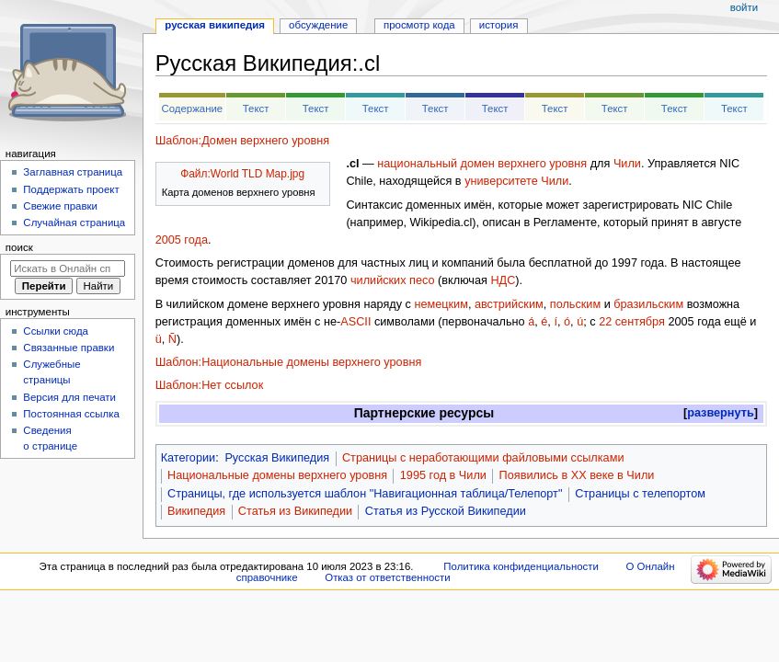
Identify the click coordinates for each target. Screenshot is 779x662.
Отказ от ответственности (387, 577)
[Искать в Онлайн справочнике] (67, 268)
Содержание (192, 108)
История (499, 24)
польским (575, 304)
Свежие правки (60, 205)
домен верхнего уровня (524, 163)
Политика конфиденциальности (521, 566)
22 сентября (632, 321)
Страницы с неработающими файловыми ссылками (483, 457)
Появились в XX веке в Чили (577, 475)
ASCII (355, 321)
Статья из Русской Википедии (445, 511)
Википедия (196, 511)
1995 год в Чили (443, 475)
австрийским (509, 304)
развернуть (720, 412)
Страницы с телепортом (640, 493)
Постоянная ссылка (71, 413)
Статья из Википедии (295, 511)
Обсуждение (318, 24)
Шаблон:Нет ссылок (209, 385)
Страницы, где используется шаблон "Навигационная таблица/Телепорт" (364, 493)
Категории (188, 457)
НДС (502, 280)
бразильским (648, 304)
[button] (720, 413)
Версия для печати (69, 397)
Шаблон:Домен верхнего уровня (242, 140)
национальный (417, 163)
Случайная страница (74, 222)
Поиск (19, 247)
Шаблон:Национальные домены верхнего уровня (288, 362)
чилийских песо (392, 280)
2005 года (181, 240)
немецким (440, 304)
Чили (627, 163)
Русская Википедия (276, 457)
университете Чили (516, 181)
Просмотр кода (419, 24)
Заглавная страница (72, 171)
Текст (256, 108)
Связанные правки (68, 347)
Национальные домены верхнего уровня (277, 475)
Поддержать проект (71, 189)
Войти (744, 7)
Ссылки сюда (55, 331)
